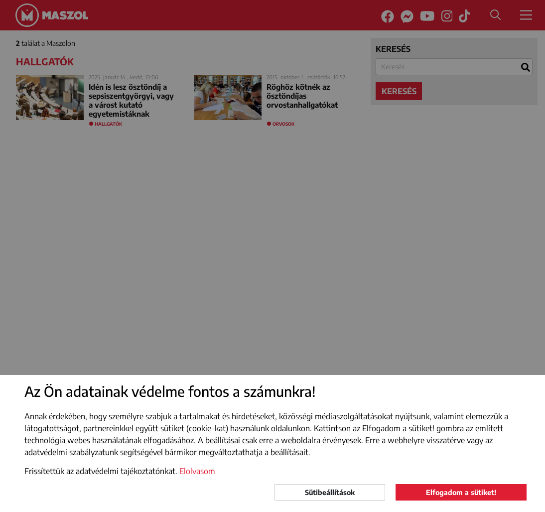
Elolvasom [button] (197, 471)
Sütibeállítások (330, 492)
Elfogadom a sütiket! (461, 492)
